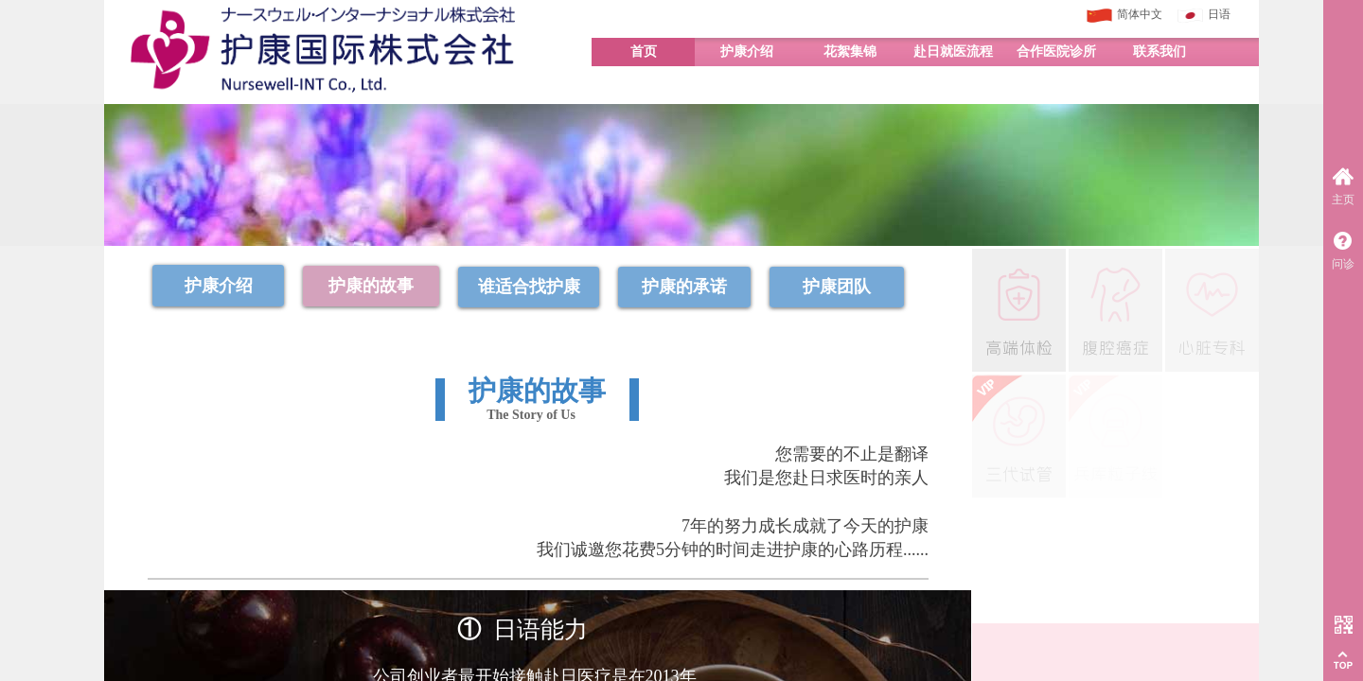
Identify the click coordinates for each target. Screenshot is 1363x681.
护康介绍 (746, 51)
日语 (1203, 16)
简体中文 (1124, 16)
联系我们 (1159, 51)
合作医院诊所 (1056, 51)
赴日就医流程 (953, 51)
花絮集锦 (849, 51)
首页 (643, 51)
